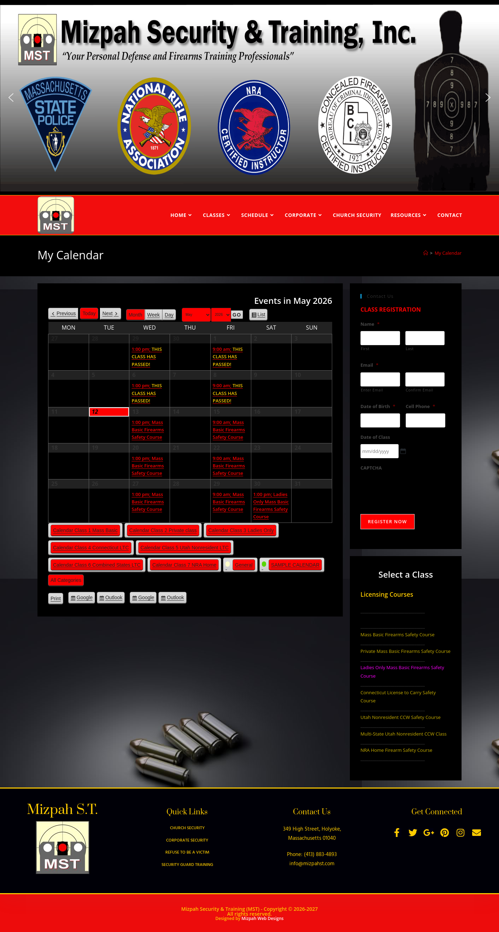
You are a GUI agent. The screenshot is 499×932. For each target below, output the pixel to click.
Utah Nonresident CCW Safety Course (400, 717)
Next (107, 313)
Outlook (113, 599)
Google (85, 599)
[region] (249, 97)
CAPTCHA (371, 468)
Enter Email (372, 390)
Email (369, 365)
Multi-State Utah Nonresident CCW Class (403, 734)
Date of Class (375, 437)
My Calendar (448, 253)
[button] (11, 97)
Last (410, 348)
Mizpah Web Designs (262, 918)
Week (153, 315)
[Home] (425, 253)
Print (57, 599)
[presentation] (414, 489)
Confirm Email (419, 390)
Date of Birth (377, 406)
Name (370, 324)
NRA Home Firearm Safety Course (396, 750)
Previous (66, 313)
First (365, 348)
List (261, 316)
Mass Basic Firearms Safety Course (397, 634)
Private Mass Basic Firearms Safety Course (405, 651)
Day (169, 315)
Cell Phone (420, 406)
